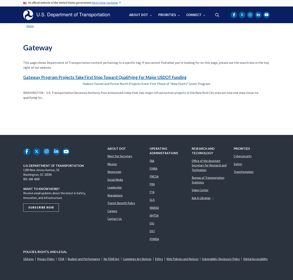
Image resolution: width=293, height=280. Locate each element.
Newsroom (114, 172)
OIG (152, 223)
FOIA (61, 259)
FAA (152, 161)
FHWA (153, 168)
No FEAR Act (111, 259)
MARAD (154, 208)
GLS (152, 200)
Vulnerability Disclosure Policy (221, 259)
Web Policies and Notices (182, 259)
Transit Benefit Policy (121, 203)
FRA (152, 184)
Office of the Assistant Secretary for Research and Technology (209, 165)
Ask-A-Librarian (203, 198)
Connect (194, 14)
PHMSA (154, 239)
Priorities (167, 14)
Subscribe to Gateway (22, 117)
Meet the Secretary (119, 156)
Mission (112, 164)
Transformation (243, 172)
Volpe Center (200, 190)
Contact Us (114, 219)
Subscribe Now (41, 207)
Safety (238, 164)
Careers (112, 211)
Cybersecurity (243, 156)
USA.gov (28, 259)
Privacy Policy (46, 259)
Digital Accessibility (255, 259)
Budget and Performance (84, 259)
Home (30, 26)
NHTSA (154, 215)
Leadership (114, 187)
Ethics (159, 259)
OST (152, 231)
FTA (152, 192)
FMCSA (154, 176)
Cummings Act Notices (137, 259)
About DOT (138, 14)
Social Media (115, 180)
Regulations (115, 195)
